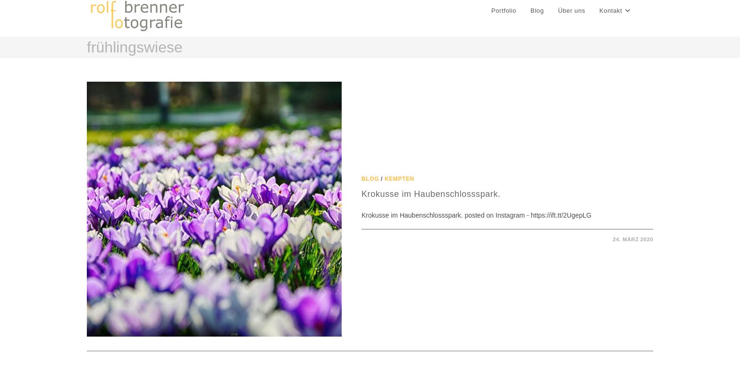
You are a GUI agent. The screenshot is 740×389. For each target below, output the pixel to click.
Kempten (399, 179)
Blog (370, 179)
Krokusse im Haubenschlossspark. (431, 194)
